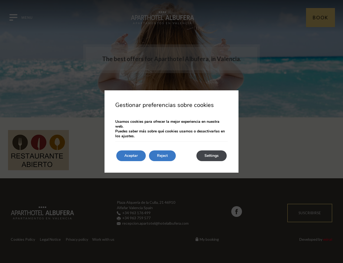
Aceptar (131, 155)
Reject (162, 155)
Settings (211, 155)
